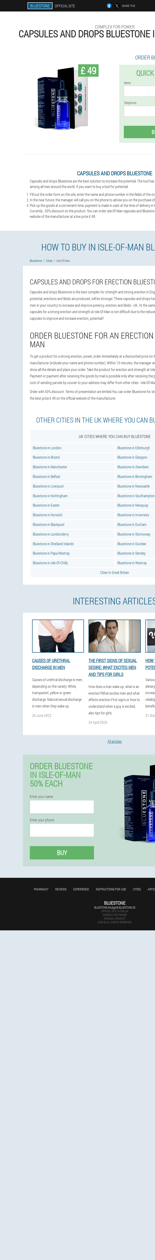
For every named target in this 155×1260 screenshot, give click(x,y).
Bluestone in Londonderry (51, 534)
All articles (115, 741)
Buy (62, 852)
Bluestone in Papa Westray (51, 553)
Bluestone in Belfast (46, 476)
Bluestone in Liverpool (48, 486)
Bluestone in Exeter (46, 505)
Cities (137, 889)
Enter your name (41, 796)
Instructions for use (111, 889)
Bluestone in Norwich (47, 514)
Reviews (60, 889)
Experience (81, 889)
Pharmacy (41, 889)
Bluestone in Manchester (50, 466)
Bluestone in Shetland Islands (53, 543)
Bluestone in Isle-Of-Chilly (50, 562)
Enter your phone (42, 820)
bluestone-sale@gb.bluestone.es (114, 907)
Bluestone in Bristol (46, 457)
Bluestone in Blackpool (48, 524)
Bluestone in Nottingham (50, 495)
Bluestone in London (47, 447)
